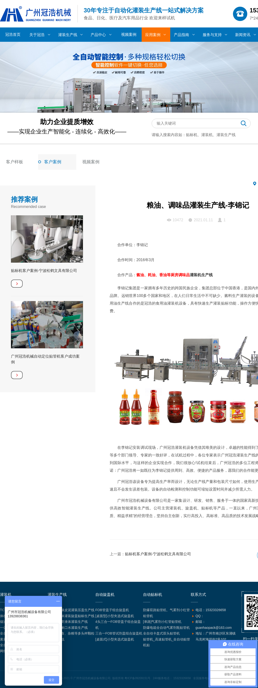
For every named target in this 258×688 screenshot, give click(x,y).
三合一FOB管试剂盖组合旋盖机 (118, 633)
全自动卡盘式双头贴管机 (161, 633)
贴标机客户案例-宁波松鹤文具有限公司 (158, 554)
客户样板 (14, 161)
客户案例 (52, 161)
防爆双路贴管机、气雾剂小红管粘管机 (166, 613)
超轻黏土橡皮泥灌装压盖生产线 (71, 610)
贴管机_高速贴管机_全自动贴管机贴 (166, 642)
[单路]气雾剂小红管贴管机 (162, 622)
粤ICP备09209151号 (137, 678)
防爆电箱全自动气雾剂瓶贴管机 (166, 628)
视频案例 (90, 161)
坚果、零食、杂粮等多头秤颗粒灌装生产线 (71, 636)
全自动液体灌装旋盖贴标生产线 (71, 616)
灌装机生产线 (201, 275)
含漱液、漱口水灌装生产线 (68, 628)
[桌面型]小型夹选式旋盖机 (114, 616)
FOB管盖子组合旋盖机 (112, 610)
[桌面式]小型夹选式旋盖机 (114, 639)
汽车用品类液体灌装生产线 (68, 622)
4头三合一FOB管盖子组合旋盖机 (118, 625)
